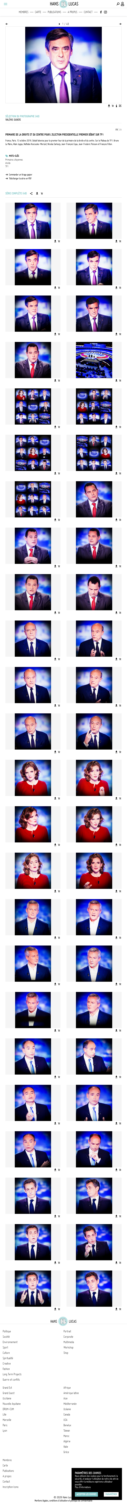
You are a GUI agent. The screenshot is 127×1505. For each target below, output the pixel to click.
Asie (66, 1398)
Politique (7, 1331)
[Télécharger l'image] (109, 105)
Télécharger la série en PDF (20, 178)
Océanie (67, 1409)
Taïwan (67, 1430)
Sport (5, 1347)
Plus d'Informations (83, 1487)
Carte (38, 12)
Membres (23, 12)
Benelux (67, 1425)
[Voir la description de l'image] (116, 105)
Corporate (68, 1336)
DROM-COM (8, 1409)
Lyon (5, 1430)
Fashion (6, 1369)
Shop (66, 1352)
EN (120, 129)
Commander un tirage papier (20, 174)
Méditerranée (70, 1403)
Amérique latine (71, 1393)
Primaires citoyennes (14, 159)
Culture (6, 1352)
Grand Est (7, 1387)
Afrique (67, 1387)
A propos (72, 12)
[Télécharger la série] (37, 193)
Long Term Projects (12, 1374)
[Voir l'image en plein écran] (120, 105)
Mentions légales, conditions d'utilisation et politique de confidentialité (63, 1500)
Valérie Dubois (13, 119)
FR (117, 129)
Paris (5, 1425)
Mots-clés (14, 155)
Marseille (7, 1420)
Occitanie (7, 1398)
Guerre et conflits (11, 1379)
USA (65, 1420)
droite (7, 163)
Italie (66, 1446)
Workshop (68, 1347)
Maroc (66, 1436)
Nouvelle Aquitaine (12, 1403)
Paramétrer (111, 1494)
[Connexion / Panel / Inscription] (122, 4)
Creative (7, 1363)
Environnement (10, 1342)
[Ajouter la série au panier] (41, 193)
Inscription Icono (10, 1487)
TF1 (7, 166)
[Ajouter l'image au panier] (112, 105)
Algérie (67, 1441)
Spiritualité (8, 1358)
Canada (67, 1414)
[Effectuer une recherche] (118, 4)
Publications (54, 12)
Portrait (67, 1331)
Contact (88, 12)
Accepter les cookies (86, 1494)
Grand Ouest (8, 1393)
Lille (4, 1414)
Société (6, 1336)
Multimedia (69, 1342)
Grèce (66, 1452)
